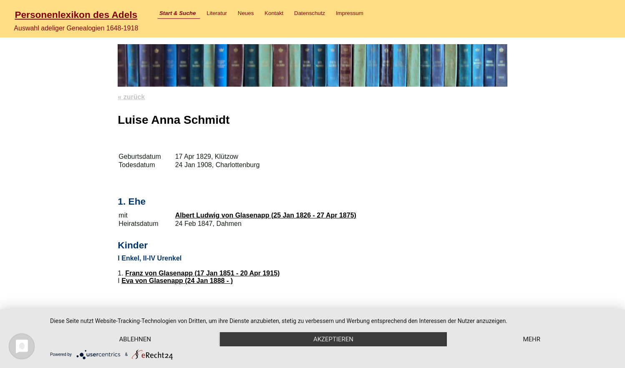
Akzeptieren (333, 339)
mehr (531, 339)
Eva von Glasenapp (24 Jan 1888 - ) (177, 280)
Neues (246, 13)
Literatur (217, 13)
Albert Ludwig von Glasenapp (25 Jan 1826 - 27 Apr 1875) (265, 215)
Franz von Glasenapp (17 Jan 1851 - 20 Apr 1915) (202, 273)
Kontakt (274, 13)
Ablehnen (135, 339)
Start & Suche (177, 13)
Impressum (349, 13)
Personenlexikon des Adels (76, 14)
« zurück (131, 96)
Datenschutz (309, 13)
